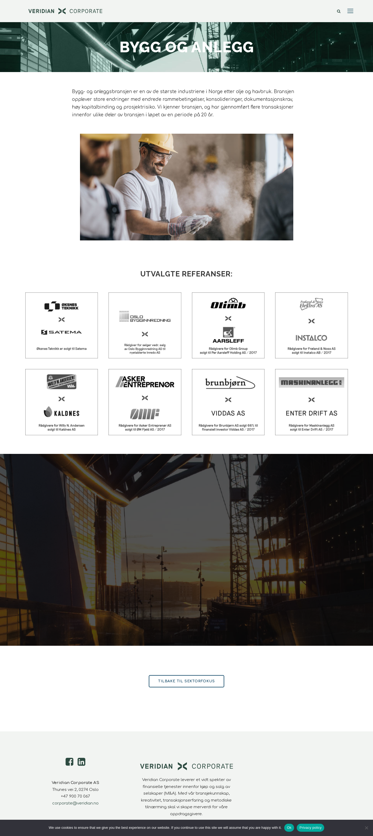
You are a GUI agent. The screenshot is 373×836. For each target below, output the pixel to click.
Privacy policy (310, 828)
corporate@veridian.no (75, 803)
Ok (289, 828)
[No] (366, 827)
